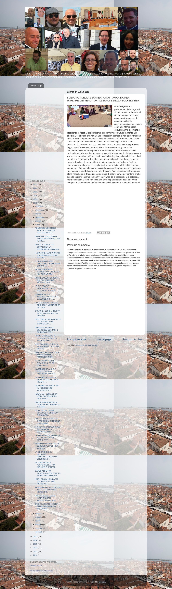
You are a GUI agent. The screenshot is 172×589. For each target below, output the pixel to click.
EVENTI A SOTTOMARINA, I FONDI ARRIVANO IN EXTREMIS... (47, 506)
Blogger (102, 582)
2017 (35, 536)
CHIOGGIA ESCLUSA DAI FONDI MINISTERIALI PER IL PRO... (47, 238)
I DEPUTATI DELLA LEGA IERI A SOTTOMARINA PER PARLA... (46, 396)
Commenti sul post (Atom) (86, 345)
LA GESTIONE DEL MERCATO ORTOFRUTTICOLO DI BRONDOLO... (46, 455)
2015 (35, 544)
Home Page (36, 85)
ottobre (38, 214)
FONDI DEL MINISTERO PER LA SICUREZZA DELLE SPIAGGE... (45, 230)
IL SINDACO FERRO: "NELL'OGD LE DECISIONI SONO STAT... (47, 263)
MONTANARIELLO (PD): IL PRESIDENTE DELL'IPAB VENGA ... (47, 346)
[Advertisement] (41, 132)
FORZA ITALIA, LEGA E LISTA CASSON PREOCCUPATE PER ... (46, 498)
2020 (35, 195)
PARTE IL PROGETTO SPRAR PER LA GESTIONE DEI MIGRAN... (47, 247)
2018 (35, 203)
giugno (38, 513)
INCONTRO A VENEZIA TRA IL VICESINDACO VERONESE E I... (47, 388)
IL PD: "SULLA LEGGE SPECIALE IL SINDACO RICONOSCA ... (46, 413)
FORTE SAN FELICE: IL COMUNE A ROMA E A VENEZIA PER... (46, 338)
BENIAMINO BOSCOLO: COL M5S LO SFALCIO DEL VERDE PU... (47, 489)
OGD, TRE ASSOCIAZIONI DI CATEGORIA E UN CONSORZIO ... (47, 321)
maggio (38, 517)
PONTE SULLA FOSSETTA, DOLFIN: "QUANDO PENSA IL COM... (47, 280)
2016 (35, 540)
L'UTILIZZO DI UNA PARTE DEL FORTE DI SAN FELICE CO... (46, 481)
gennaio (39, 532)
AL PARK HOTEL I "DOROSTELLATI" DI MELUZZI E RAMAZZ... (46, 465)
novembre (40, 210)
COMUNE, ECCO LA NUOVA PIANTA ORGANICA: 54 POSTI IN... (47, 313)
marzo (38, 524)
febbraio (39, 528)
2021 (35, 192)
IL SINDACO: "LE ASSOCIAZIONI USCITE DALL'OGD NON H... (46, 296)
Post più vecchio (132, 339)
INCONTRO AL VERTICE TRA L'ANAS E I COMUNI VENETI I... (47, 379)
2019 (35, 199)
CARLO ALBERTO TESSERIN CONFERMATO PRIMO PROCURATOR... (47, 473)
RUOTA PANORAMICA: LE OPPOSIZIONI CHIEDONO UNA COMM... (47, 421)
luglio (37, 225)
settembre (40, 217)
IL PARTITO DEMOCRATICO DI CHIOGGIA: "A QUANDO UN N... (47, 429)
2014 (35, 548)
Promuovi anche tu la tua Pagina (41, 571)
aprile (38, 521)
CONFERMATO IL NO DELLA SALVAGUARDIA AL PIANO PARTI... (47, 437)
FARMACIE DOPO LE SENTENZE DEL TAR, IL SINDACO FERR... (46, 330)
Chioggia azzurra (36, 565)
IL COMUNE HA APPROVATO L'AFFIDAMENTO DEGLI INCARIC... (47, 255)
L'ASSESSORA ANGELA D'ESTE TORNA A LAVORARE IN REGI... (46, 371)
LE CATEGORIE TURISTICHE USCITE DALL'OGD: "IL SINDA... (46, 288)
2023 (35, 184)
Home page (104, 339)
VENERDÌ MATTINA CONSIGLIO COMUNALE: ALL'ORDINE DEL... (47, 271)
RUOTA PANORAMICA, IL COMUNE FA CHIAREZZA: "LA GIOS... (47, 404)
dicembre (39, 206)
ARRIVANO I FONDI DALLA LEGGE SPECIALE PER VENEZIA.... (47, 446)
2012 (35, 555)
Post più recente (76, 339)
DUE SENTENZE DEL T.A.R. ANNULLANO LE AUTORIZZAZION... (47, 354)
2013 (35, 551)
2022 (35, 188)
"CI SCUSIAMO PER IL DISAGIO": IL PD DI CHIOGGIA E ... (45, 363)
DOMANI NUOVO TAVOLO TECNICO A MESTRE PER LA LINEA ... (47, 305)
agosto (38, 221)
